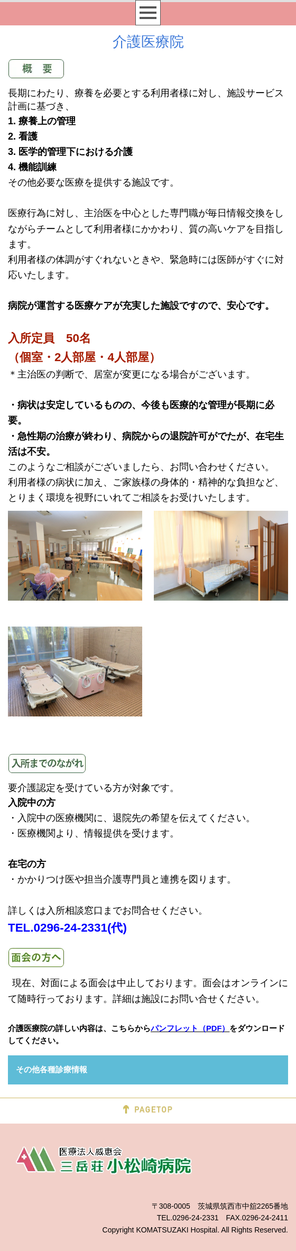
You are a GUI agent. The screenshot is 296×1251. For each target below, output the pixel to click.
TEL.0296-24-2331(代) (67, 927)
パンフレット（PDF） (190, 1028)
